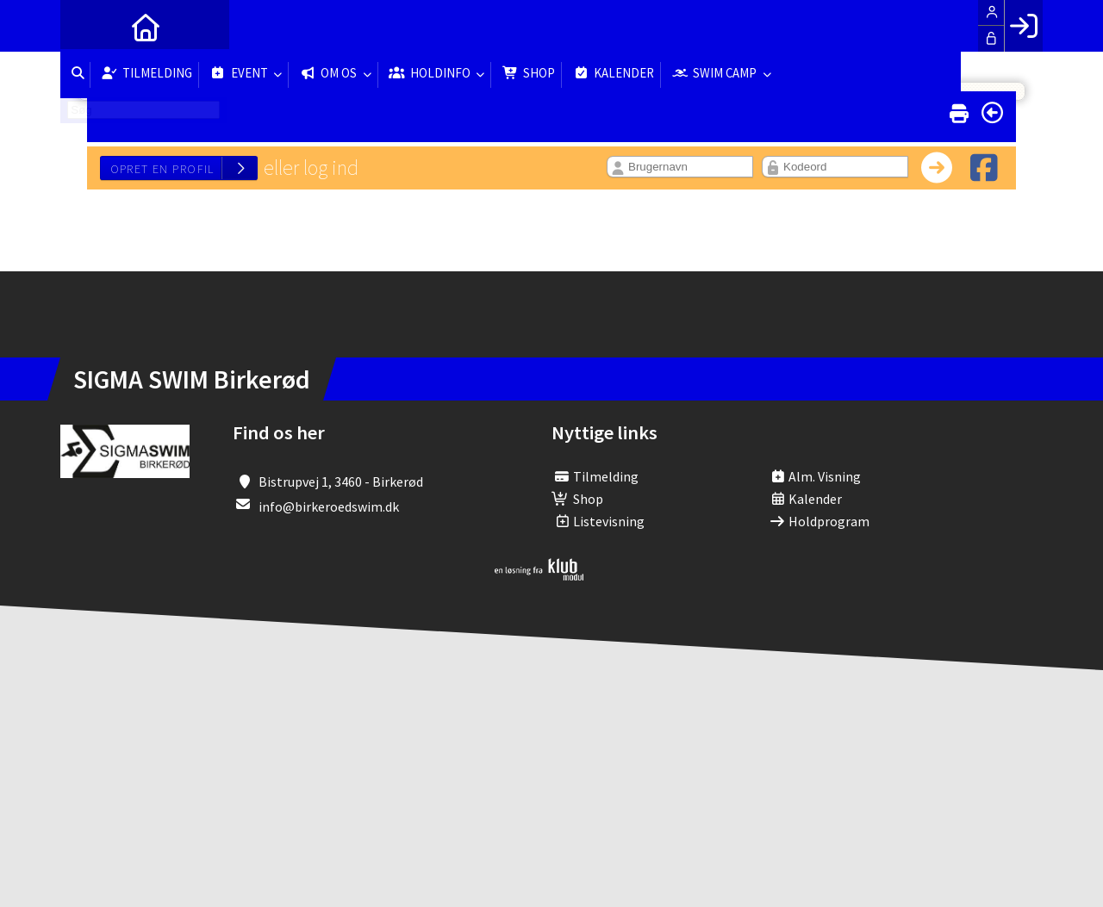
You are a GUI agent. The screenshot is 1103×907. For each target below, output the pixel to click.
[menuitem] (86, 26)
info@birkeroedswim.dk (329, 506)
